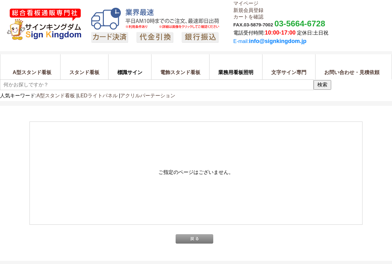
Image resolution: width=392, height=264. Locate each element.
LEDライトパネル (98, 95)
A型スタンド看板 (55, 95)
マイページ (245, 3)
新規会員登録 (248, 10)
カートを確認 (248, 16)
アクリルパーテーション (147, 95)
